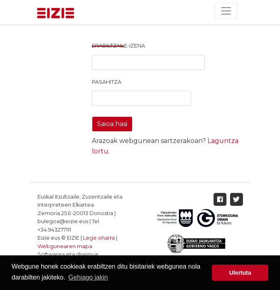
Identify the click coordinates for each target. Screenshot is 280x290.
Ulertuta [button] (240, 272)
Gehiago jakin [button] (88, 277)
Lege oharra (99, 238)
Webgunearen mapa (64, 246)
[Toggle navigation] (226, 11)
